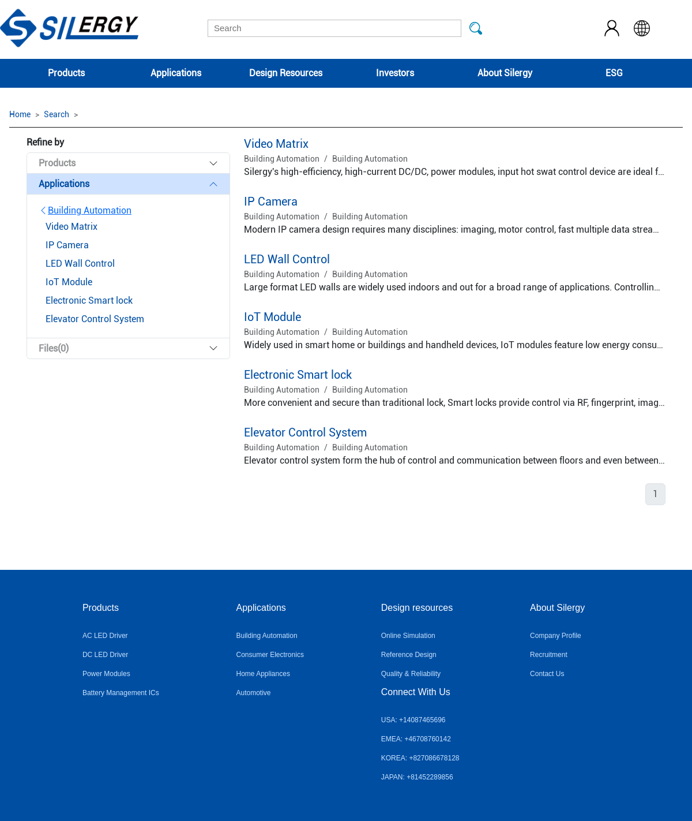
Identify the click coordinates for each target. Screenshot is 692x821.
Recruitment (548, 655)
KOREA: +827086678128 (420, 758)
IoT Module (272, 317)
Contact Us (547, 674)
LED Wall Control (287, 259)
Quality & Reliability (411, 674)
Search (56, 114)
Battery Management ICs (120, 693)
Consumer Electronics (270, 655)
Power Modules (106, 674)
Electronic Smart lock (298, 375)
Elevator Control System (305, 432)
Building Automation (85, 210)
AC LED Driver (105, 636)
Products (66, 73)
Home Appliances (263, 674)
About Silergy (504, 73)
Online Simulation (408, 636)
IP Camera (271, 201)
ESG (614, 73)
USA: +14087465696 (413, 720)
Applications (176, 73)
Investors (395, 73)
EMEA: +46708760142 (416, 739)
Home (20, 114)
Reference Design (409, 655)
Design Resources (285, 73)
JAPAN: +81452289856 (417, 777)
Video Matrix (276, 144)
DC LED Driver (105, 655)
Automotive (253, 693)
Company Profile (555, 636)
